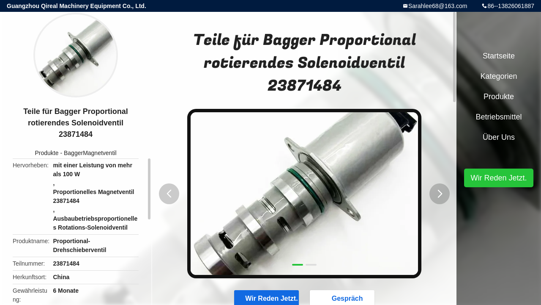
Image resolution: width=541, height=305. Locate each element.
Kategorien (498, 76)
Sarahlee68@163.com (437, 6)
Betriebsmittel (498, 117)
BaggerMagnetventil (90, 153)
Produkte (46, 153)
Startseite (499, 56)
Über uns (499, 137)
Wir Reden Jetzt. (498, 178)
